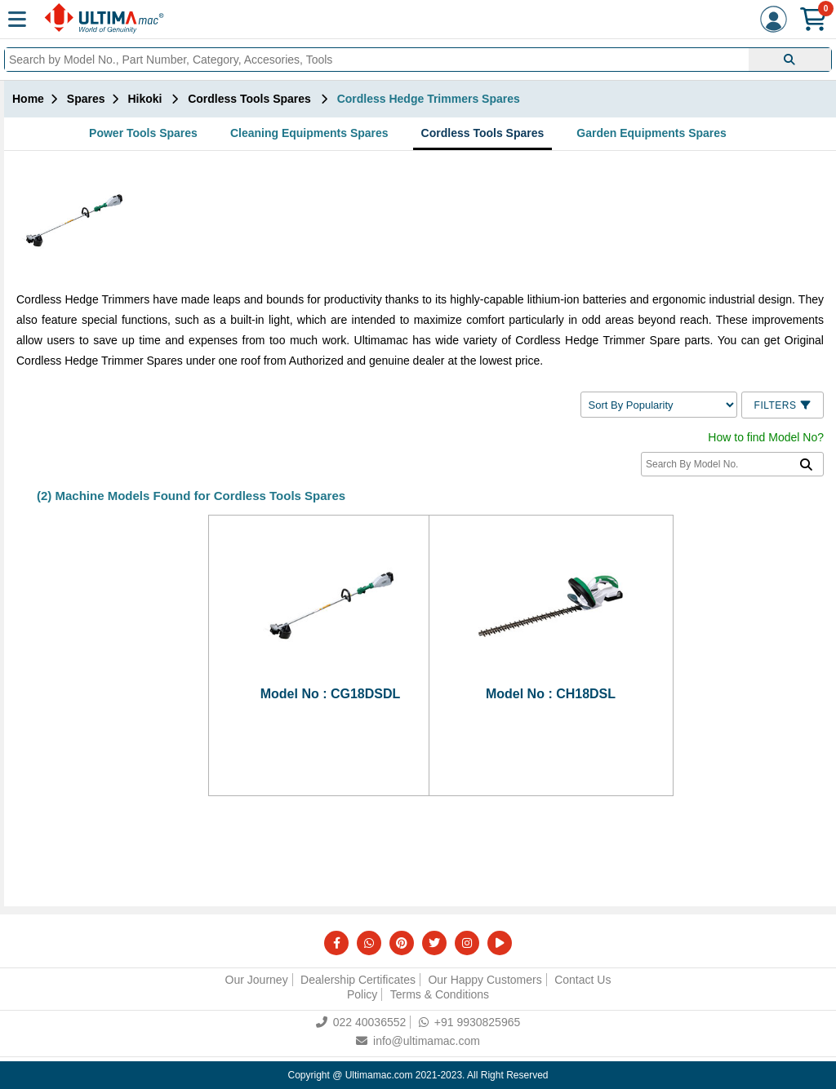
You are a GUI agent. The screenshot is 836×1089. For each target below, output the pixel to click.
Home (28, 98)
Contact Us (582, 979)
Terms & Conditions (439, 994)
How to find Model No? (766, 437)
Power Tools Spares (143, 132)
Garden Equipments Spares (651, 132)
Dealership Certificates (358, 979)
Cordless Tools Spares (483, 132)
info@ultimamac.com (418, 1040)
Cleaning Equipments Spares (309, 132)
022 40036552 (361, 1022)
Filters (782, 405)
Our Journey (256, 979)
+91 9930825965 (470, 1022)
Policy (362, 994)
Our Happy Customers (484, 979)
